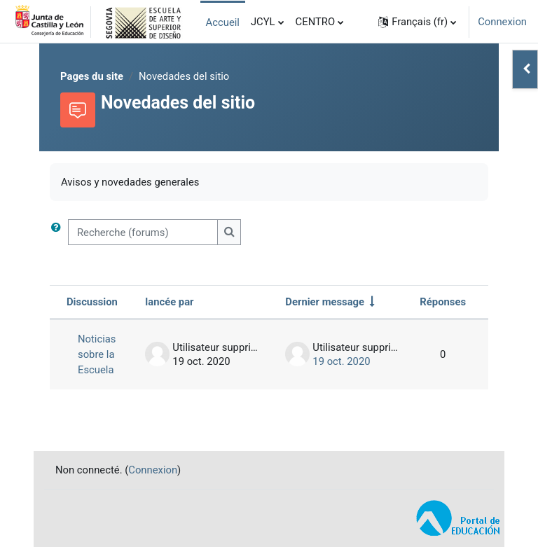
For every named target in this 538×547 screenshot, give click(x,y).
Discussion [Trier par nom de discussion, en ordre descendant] (92, 302)
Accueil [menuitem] (223, 22)
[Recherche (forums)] (143, 231)
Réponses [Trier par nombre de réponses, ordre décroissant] (443, 302)
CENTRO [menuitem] (316, 21)
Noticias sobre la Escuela (97, 354)
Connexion (502, 21)
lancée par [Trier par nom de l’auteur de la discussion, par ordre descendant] (169, 302)
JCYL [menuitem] (263, 21)
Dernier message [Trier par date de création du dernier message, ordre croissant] (324, 302)
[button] (417, 22)
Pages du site (91, 76)
